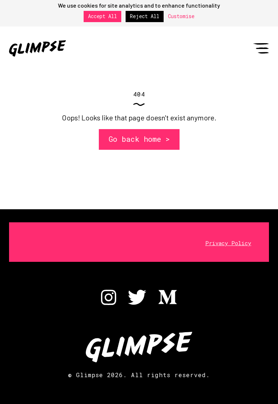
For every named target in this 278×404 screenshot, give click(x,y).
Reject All (144, 16)
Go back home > (139, 139)
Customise (181, 16)
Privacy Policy (228, 243)
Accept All (102, 16)
